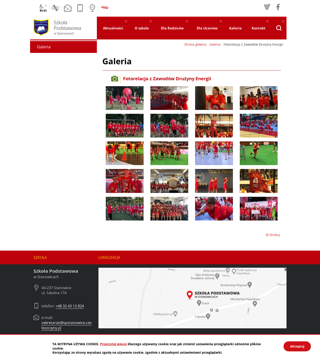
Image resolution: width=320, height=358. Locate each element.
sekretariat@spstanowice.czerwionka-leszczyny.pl (73, 325)
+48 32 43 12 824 (70, 306)
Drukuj (273, 235)
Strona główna (195, 44)
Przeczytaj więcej (113, 344)
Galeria (214, 44)
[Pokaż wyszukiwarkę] (278, 28)
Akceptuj (297, 346)
